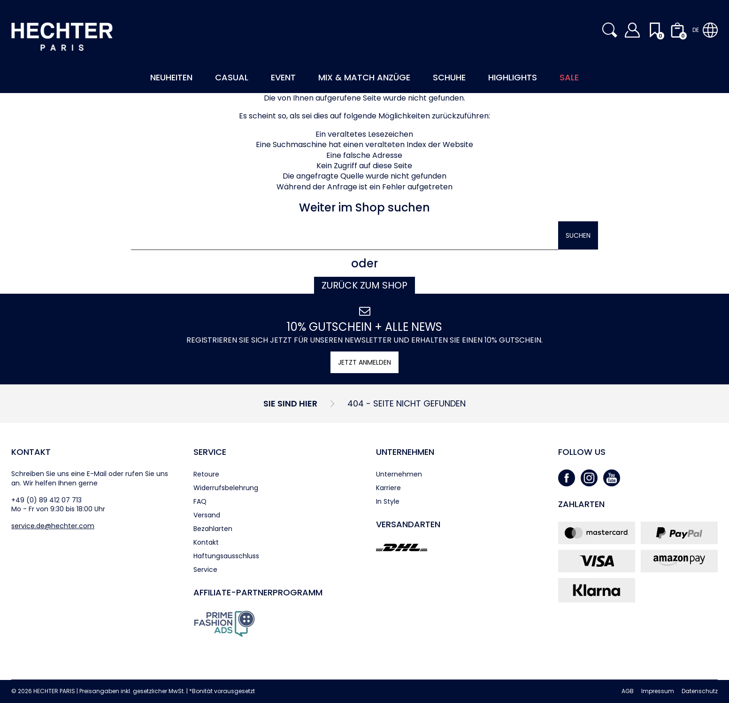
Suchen (578, 235)
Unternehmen (405, 452)
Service (209, 452)
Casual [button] (231, 77)
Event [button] (283, 77)
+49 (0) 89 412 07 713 (46, 500)
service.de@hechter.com (52, 526)
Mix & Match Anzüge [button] (364, 77)
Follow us (582, 452)
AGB (628, 691)
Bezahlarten (212, 528)
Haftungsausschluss (226, 556)
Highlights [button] (512, 77)
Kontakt (31, 452)
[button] (609, 30)
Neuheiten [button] (171, 77)
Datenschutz (700, 691)
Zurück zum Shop (364, 285)
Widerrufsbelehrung (225, 487)
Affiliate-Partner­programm (257, 592)
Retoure (206, 474)
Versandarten (408, 524)
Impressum (657, 691)
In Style (387, 501)
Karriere (388, 487)
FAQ (200, 501)
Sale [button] (569, 77)
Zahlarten (581, 504)
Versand (206, 515)
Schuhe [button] (449, 77)
